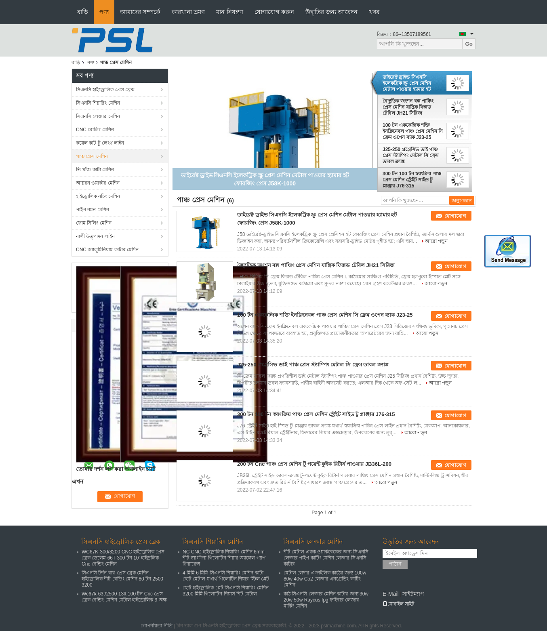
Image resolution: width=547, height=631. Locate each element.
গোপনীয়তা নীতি (156, 626)
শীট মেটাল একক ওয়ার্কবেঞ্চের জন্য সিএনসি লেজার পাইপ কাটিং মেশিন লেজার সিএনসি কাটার (326, 558)
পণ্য (104, 11)
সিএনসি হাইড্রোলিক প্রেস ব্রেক (105, 90)
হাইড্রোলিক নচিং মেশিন (98, 196)
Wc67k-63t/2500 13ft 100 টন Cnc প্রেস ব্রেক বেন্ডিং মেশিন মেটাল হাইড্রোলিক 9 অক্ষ (124, 597)
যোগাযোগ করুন (274, 11)
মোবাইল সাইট (398, 604)
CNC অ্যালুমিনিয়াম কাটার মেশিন (107, 249)
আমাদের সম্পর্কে (140, 11)
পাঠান (395, 564)
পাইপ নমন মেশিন (92, 209)
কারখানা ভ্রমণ (188, 11)
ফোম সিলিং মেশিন (94, 223)
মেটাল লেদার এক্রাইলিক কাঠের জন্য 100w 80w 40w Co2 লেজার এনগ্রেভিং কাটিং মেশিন (325, 579)
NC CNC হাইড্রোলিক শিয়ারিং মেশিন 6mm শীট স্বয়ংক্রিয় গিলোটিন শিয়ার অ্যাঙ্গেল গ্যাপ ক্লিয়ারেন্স (224, 558)
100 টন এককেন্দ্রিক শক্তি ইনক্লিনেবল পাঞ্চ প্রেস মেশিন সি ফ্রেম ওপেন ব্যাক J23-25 (413, 131)
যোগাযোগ (455, 216)
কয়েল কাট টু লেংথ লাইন (100, 143)
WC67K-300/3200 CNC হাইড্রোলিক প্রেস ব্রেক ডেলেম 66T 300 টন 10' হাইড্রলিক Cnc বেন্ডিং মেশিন (123, 558)
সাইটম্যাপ (413, 594)
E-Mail (391, 594)
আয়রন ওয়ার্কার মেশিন (98, 183)
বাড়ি (82, 11)
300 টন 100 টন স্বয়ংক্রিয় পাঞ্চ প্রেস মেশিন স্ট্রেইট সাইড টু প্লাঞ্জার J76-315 (412, 180)
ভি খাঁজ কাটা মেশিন (95, 169)
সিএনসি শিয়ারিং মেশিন (98, 103)
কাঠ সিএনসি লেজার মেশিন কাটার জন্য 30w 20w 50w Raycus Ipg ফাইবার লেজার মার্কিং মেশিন (326, 600)
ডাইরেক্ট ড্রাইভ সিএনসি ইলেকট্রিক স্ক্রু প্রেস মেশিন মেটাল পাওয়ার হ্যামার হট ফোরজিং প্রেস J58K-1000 (409, 83)
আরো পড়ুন (436, 241)
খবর (374, 11)
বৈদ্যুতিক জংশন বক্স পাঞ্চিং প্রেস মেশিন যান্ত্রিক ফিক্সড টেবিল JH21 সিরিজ (408, 107)
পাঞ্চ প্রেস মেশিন (92, 156)
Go (469, 44)
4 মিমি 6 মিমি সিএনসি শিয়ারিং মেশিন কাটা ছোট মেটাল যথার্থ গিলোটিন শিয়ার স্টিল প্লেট (226, 576)
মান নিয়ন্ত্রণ (229, 11)
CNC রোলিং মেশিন (95, 130)
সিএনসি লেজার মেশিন (98, 116)
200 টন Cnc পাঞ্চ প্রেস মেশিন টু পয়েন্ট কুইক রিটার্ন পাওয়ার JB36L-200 (314, 464)
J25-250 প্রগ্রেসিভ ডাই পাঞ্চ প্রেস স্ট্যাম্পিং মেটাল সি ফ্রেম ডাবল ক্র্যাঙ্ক (411, 155)
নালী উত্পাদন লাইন (95, 236)
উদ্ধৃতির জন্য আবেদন (331, 11)
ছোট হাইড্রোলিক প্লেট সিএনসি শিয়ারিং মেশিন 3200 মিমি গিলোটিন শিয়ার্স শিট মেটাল (226, 591)
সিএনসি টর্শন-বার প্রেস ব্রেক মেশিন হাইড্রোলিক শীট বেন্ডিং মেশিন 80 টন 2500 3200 (122, 579)
